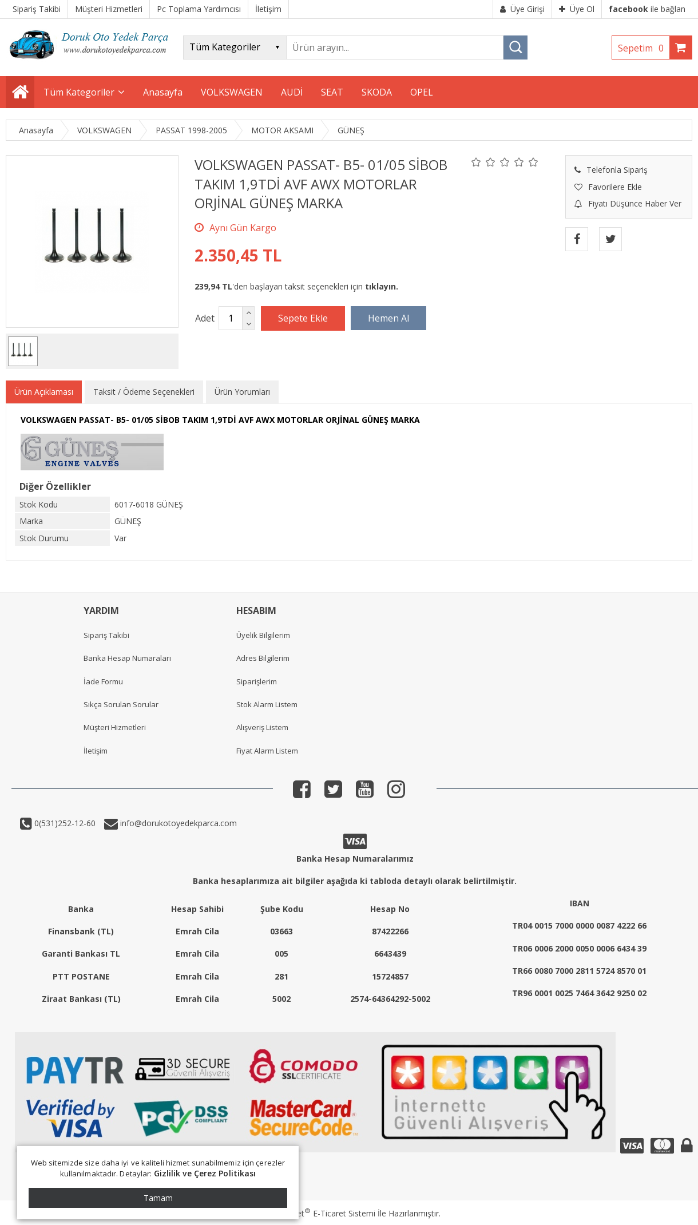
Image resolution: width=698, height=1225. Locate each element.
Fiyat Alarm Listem (267, 751)
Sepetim (643, 48)
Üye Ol (576, 8)
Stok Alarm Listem (267, 704)
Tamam (158, 1197)
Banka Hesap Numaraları (127, 658)
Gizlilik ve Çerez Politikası (205, 1173)
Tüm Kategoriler (78, 92)
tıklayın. (381, 286)
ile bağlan (647, 8)
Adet (205, 318)
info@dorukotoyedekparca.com (177, 823)
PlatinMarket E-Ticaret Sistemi (316, 1213)
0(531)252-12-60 (64, 823)
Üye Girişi (522, 8)
